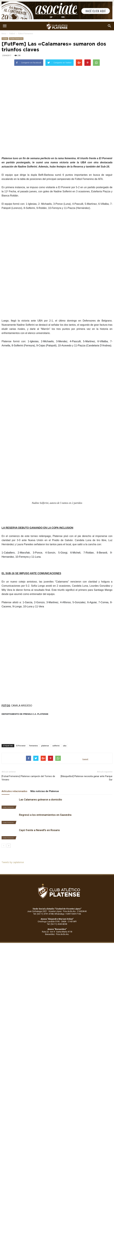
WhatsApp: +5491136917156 (68, 914)
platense (45, 745)
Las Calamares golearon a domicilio (40, 799)
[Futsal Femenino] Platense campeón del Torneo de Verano (28, 778)
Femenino (33, 745)
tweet (85, 759)
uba (64, 745)
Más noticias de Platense (44, 791)
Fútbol (12, 33)
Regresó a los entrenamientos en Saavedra (45, 814)
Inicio (4, 33)
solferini (56, 745)
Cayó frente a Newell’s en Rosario (39, 830)
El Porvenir (21, 745)
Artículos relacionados (14, 791)
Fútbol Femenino (25, 33)
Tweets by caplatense (13, 862)
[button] (109, 26)
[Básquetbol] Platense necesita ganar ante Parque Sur (86, 778)
